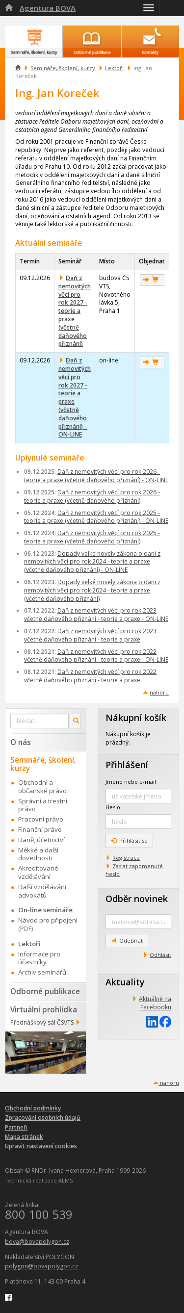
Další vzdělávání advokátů (42, 891)
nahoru (159, 692)
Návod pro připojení (48, 920)
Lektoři (114, 68)
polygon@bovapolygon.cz (41, 1266)
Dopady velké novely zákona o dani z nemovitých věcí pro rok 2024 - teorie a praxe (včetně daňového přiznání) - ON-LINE (92, 561)
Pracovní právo (40, 819)
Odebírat (127, 940)
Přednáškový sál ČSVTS (42, 1022)
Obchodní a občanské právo (42, 786)
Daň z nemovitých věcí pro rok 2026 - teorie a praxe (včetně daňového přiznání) (92, 496)
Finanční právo (40, 829)
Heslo (112, 807)
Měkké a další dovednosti (38, 854)
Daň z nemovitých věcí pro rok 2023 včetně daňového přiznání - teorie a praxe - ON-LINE (96, 614)
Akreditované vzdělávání (38, 872)
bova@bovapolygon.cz (37, 1241)
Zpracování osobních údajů (42, 1117)
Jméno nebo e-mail (130, 781)
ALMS (65, 1180)
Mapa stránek (24, 1137)
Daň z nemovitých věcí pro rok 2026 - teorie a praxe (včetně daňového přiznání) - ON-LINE (96, 475)
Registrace (126, 857)
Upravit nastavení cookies (41, 1146)
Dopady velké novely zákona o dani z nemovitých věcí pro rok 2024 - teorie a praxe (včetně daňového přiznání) (92, 590)
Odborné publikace (45, 991)
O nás (20, 742)
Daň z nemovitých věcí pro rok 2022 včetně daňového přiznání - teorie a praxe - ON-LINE (96, 655)
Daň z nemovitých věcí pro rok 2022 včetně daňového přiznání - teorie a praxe (90, 676)
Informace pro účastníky (39, 958)
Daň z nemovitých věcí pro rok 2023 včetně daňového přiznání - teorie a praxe (90, 635)
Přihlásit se (129, 840)
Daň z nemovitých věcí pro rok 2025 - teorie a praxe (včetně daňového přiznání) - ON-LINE (96, 517)
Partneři (16, 1127)
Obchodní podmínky (33, 1108)
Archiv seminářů (42, 972)
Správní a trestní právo (42, 805)
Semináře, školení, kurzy (62, 68)
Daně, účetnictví (41, 839)
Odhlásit (160, 954)
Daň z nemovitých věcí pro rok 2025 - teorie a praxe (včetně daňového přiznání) (92, 537)
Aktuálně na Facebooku (155, 1003)
